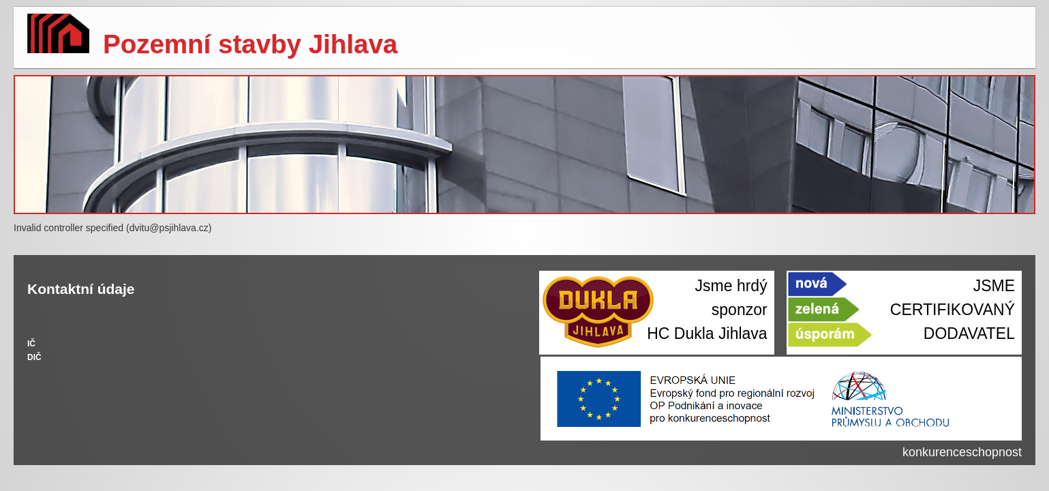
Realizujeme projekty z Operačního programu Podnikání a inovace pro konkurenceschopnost (831, 440)
